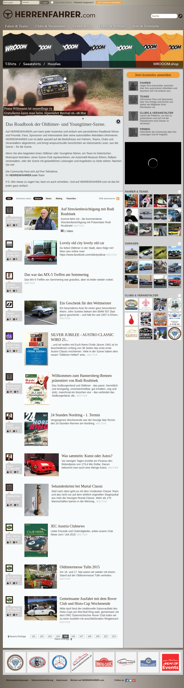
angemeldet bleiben (63, 2)
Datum (38, 198)
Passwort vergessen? (84, 2)
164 (58, 636)
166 (73, 636)
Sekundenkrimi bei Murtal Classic (77, 486)
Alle (9, 198)
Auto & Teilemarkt (145, 26)
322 (106, 636)
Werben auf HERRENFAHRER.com (87, 680)
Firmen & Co (82, 26)
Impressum (61, 680)
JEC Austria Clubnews (68, 526)
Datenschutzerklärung (42, 680)
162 (42, 636)
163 (50, 636)
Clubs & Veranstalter (50, 26)
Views (48, 198)
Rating (59, 198)
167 (81, 636)
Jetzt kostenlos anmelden (153, 75)
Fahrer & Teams (16, 26)
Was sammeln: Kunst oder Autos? (87, 456)
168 (89, 636)
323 (114, 636)
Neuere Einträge (17, 636)
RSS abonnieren (107, 198)
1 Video (68, 231)
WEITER (78, 225)
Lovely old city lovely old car (82, 243)
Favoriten (71, 198)
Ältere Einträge (62, 639)
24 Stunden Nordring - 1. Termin (75, 415)
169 (98, 636)
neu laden (179, 191)
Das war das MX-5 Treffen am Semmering (56, 275)
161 (33, 636)
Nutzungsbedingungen (17, 680)
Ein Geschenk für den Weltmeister (85, 303)
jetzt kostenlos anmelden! (109, 2)
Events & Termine (112, 26)
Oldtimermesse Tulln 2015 (80, 567)
